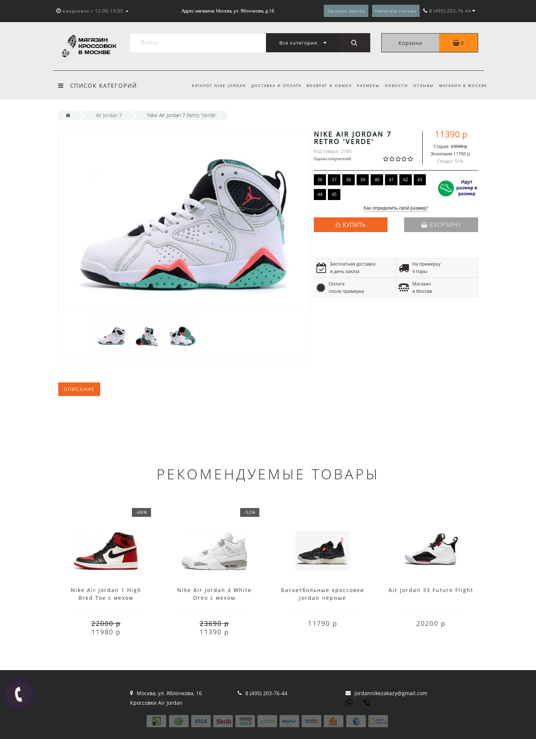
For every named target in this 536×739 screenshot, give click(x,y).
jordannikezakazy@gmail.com (390, 693)
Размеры (365, 85)
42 (405, 179)
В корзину (441, 225)
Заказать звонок (346, 11)
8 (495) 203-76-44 (266, 693)
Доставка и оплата (270, 85)
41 (391, 179)
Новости (394, 85)
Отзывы (422, 85)
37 (334, 179)
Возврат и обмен (324, 85)
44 (320, 194)
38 (348, 179)
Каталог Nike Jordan (212, 85)
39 (362, 179)
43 (420, 179)
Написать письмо (396, 11)
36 (320, 179)
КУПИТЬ (354, 224)
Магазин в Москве (463, 85)
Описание (79, 389)
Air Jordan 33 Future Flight (431, 589)
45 (334, 194)
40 (376, 179)
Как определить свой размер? (396, 208)
